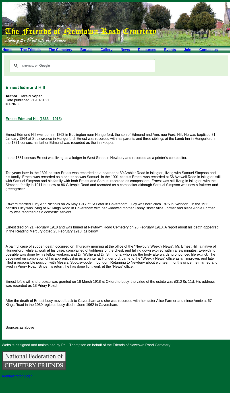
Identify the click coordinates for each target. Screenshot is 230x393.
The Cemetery (60, 50)
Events (170, 50)
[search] (81, 65)
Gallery (106, 50)
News (125, 50)
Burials (86, 50)
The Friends (30, 50)
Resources (147, 50)
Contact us (208, 50)
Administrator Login (17, 376)
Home (7, 50)
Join (187, 50)
